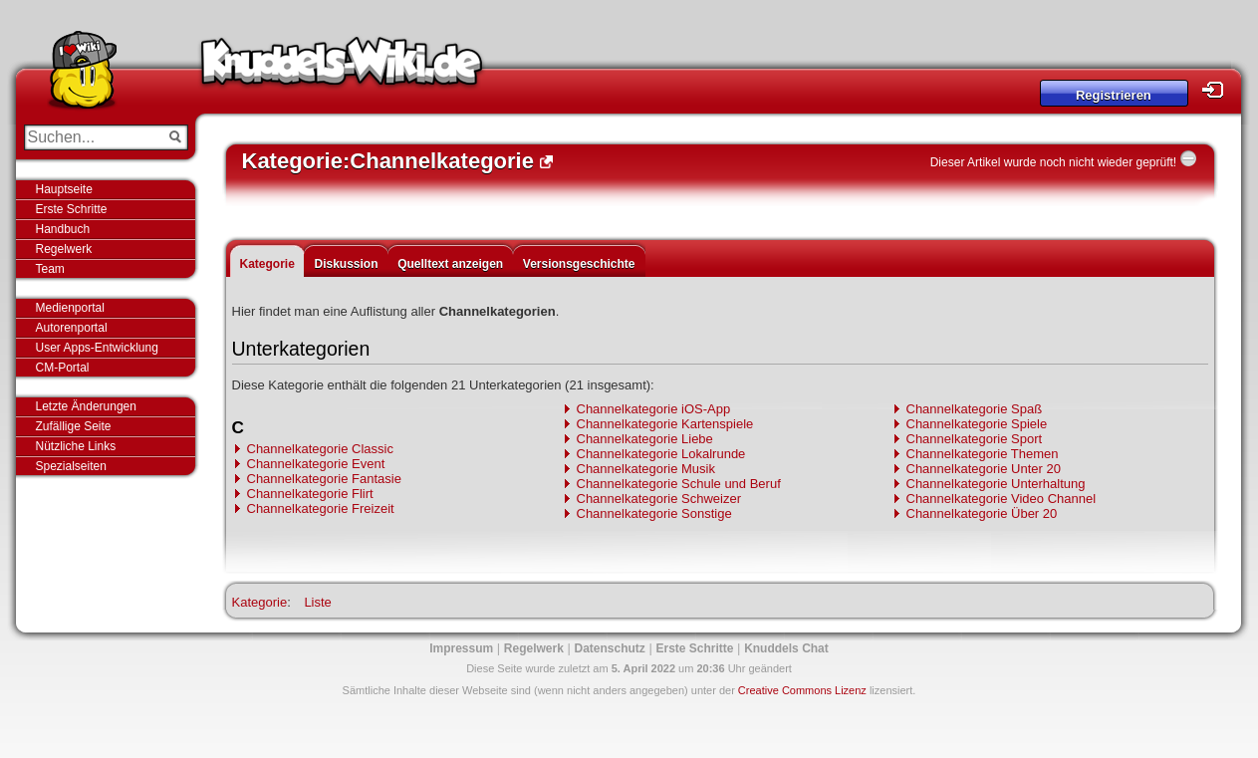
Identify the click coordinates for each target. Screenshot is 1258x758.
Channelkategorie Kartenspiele (665, 423)
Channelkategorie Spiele (977, 423)
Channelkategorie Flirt (310, 493)
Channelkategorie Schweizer (659, 498)
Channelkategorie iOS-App (654, 408)
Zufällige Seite (74, 426)
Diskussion (345, 264)
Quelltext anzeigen (450, 264)
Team (50, 269)
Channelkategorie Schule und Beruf (679, 483)
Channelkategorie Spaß (974, 408)
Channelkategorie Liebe (645, 438)
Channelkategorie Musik (646, 468)
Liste (317, 602)
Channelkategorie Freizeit (320, 508)
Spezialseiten (71, 466)
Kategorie (267, 264)
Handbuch (63, 229)
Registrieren (1113, 95)
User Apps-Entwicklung (97, 348)
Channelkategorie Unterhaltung (996, 483)
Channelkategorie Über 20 (982, 513)
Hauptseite (64, 189)
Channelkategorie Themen (982, 453)
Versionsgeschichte (579, 264)
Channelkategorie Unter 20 (983, 468)
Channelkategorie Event (316, 463)
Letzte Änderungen (86, 406)
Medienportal (70, 308)
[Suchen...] (92, 137)
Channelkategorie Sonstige (654, 513)
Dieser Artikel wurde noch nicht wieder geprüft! (1053, 162)
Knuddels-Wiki (341, 68)
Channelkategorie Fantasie (324, 478)
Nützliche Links (76, 446)
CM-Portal (63, 368)
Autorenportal (72, 328)
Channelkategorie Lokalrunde (661, 453)
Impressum (461, 648)
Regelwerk (64, 249)
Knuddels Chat (786, 648)
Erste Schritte (72, 209)
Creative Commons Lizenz (802, 690)
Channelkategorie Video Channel (1001, 498)
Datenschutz (610, 648)
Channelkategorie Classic (320, 448)
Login (1218, 90)
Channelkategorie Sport (974, 438)
